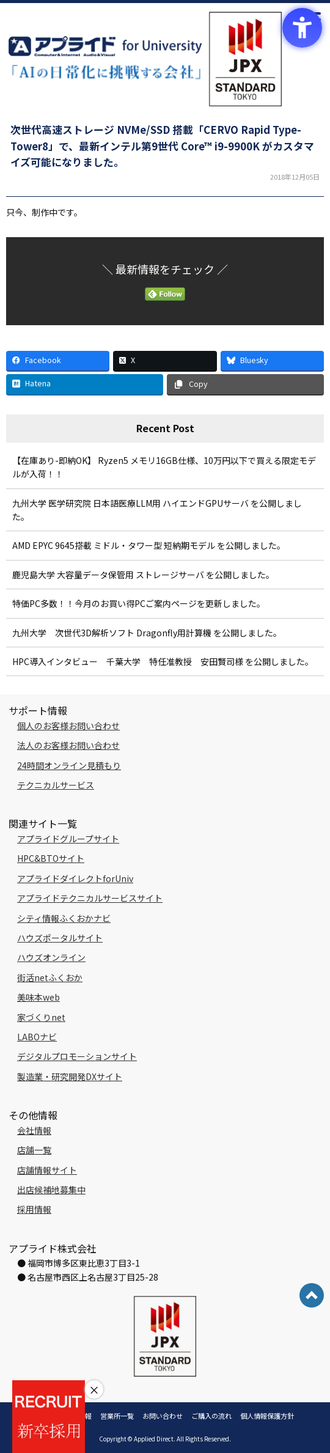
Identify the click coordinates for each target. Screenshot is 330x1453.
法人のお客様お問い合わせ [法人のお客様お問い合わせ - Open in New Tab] (68, 745)
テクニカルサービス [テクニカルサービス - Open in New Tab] (55, 785)
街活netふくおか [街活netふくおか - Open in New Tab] (49, 977)
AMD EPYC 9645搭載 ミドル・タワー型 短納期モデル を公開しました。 (148, 545)
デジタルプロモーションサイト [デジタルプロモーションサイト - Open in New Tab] (77, 1056)
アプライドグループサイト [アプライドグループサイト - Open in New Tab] (68, 839)
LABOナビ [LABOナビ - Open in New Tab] (37, 1037)
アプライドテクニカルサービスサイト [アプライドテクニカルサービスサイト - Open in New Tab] (90, 898)
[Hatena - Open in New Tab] (84, 384)
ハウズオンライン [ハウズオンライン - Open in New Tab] (51, 957)
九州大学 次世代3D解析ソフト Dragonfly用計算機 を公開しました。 (147, 633)
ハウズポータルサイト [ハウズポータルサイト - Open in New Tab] (60, 938)
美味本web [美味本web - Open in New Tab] (38, 997)
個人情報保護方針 (267, 1416)
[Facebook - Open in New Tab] (57, 361)
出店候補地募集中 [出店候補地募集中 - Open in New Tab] (51, 1189)
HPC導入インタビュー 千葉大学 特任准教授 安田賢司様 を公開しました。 (163, 661)
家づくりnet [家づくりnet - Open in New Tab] (41, 1017)
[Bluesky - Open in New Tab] (272, 361)
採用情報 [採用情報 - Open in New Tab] (34, 1209)
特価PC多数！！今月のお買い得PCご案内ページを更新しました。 (138, 603)
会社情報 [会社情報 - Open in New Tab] (34, 1130)
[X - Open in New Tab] (164, 361)
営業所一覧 (117, 1416)
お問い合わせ (162, 1416)
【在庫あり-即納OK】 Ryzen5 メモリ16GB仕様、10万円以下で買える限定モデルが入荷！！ (164, 467)
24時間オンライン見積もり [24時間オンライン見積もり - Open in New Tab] (69, 765)
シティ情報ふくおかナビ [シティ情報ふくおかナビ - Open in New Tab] (64, 918)
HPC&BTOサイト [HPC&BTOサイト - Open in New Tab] (50, 858)
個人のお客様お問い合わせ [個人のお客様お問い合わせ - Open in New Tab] (68, 725)
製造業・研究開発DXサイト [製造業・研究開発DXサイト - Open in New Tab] (69, 1076)
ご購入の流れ (211, 1416)
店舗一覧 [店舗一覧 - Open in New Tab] (34, 1150)
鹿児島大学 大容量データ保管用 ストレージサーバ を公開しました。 (143, 574)
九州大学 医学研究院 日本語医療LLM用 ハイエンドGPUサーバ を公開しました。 (157, 510)
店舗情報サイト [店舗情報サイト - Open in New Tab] (47, 1170)
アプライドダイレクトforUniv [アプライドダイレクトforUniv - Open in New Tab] (75, 878)
